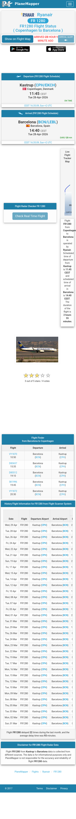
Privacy (65, 788)
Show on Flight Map (17, 39)
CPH (62, 457)
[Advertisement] (36, 62)
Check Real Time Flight (30, 216)
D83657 (13, 463)
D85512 (13, 472)
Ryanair (45, 14)
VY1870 (13, 454)
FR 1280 (38, 21)
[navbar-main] (70, 4)
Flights (35, 771)
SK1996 (13, 482)
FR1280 (57, 771)
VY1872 (13, 491)
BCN (38, 457)
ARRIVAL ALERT (66, 39)
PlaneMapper (21, 771)
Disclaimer (53, 788)
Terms (41, 788)
